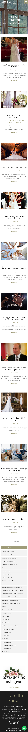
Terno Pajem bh (5, 622)
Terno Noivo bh (5, 619)
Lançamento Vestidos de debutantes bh (11, 603)
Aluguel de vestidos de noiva (11, 120)
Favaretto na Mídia (6, 574)
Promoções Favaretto (7, 613)
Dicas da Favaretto (6, 571)
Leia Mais (14, 80)
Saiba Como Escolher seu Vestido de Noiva (14, 66)
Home (5, 23)
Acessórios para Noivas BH (8, 551)
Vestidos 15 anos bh (6, 632)
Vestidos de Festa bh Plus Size (9, 645)
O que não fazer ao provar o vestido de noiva (14, 217)
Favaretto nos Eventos (7, 584)
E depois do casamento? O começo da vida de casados (14, 470)
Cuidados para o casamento (8, 561)
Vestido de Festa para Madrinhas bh (10, 626)
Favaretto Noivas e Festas (8, 580)
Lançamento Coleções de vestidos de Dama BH (12, 590)
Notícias (4, 606)
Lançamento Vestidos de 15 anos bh (10, 600)
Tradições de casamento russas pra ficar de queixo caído (14, 369)
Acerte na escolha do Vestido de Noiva (14, 419)
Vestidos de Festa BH (6, 642)
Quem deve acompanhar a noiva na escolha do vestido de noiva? (14, 268)
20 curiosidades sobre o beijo (14, 519)
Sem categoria (14, 70)
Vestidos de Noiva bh (18, 171)
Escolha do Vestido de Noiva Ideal (14, 168)
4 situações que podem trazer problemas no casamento (14, 318)
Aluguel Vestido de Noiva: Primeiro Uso (14, 116)
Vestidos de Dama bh (6, 639)
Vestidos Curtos (5, 635)
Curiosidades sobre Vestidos (8, 567)
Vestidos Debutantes (6, 652)
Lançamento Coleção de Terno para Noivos (12, 587)
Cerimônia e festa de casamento (9, 558)
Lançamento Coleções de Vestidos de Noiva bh (12, 597)
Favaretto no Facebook (7, 577)
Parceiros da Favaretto (7, 610)
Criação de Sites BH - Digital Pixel (13, 730)
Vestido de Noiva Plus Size (8, 629)
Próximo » (17, 541)
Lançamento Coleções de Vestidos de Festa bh (12, 593)
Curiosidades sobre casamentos (9, 564)
